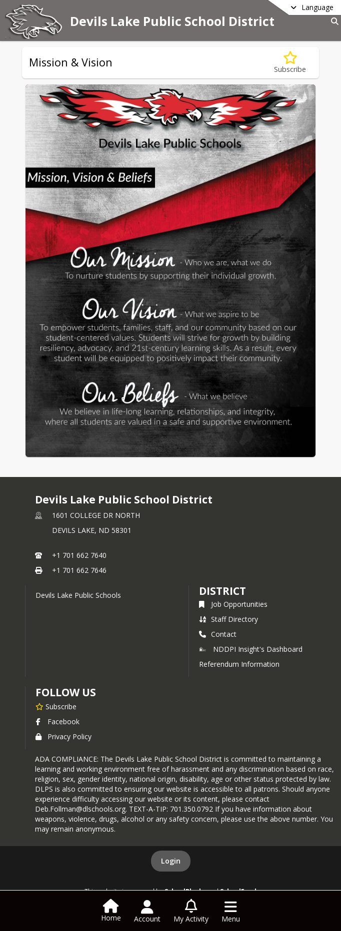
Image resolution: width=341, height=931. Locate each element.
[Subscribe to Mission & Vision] (290, 62)
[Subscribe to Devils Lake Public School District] (56, 706)
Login (170, 861)
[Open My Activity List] (191, 911)
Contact (217, 634)
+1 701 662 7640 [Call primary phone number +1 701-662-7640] (79, 555)
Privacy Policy (64, 736)
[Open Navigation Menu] (231, 911)
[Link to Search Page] (332, 21)
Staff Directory (228, 619)
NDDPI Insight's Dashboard (250, 649)
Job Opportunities (233, 604)
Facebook (58, 721)
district (222, 591)
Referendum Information (239, 664)
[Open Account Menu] (147, 911)
